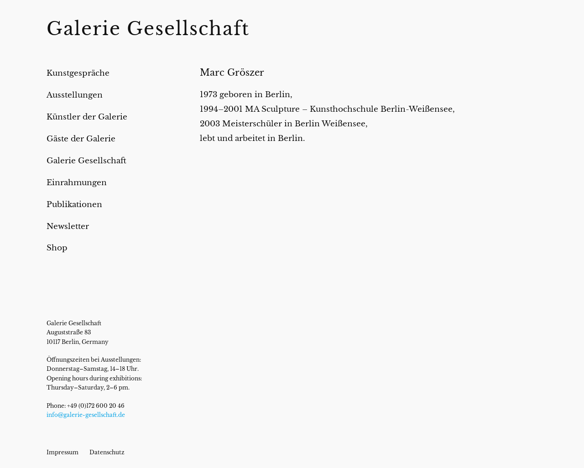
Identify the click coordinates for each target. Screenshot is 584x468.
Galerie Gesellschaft (148, 28)
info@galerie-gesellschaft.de (86, 414)
